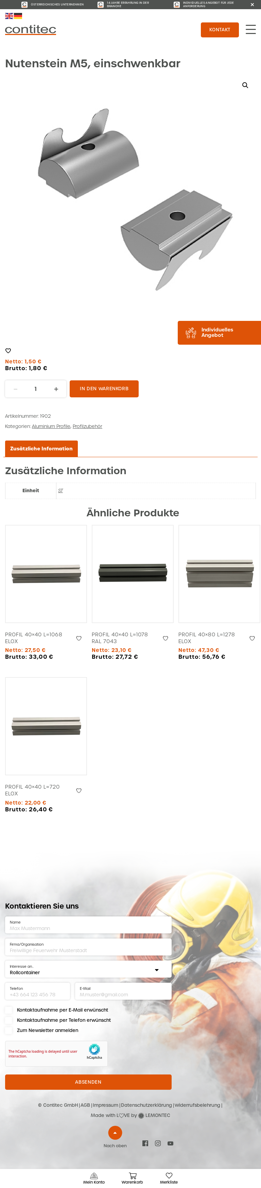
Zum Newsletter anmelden (47, 1030)
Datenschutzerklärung (146, 1105)
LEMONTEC (157, 1115)
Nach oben (115, 1146)
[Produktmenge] (35, 388)
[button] (245, 85)
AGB (85, 1105)
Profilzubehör (87, 426)
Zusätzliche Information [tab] (41, 449)
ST (60, 491)
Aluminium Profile (51, 426)
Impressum (105, 1105)
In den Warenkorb (104, 389)
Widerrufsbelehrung (197, 1105)
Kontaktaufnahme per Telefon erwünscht (64, 1020)
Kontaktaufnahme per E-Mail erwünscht (62, 1010)
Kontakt (219, 30)
